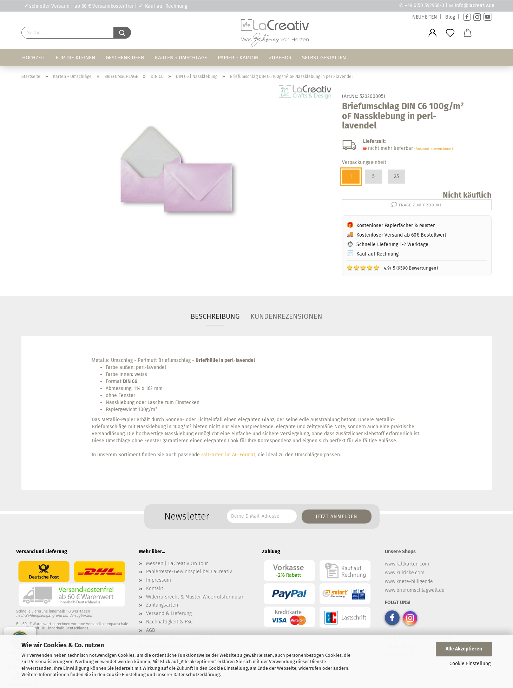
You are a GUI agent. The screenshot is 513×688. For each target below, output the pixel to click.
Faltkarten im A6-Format (228, 455)
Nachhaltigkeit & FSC (169, 622)
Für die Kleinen (75, 57)
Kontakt (154, 588)
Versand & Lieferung (169, 613)
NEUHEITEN (424, 17)
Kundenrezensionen (286, 316)
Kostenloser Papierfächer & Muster (395, 226)
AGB (150, 630)
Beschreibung (215, 316)
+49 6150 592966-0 (424, 5)
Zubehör (280, 57)
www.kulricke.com (405, 573)
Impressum (158, 580)
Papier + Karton (238, 57)
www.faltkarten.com (407, 564)
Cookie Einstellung (470, 664)
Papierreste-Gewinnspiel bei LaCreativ (189, 572)
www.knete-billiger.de (409, 581)
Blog (450, 17)
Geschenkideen (125, 57)
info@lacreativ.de (474, 5)
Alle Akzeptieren (464, 649)
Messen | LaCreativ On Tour (177, 564)
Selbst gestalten (324, 57)
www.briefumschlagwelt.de (415, 590)
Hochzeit (33, 57)
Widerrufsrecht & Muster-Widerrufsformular (194, 597)
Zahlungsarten (162, 605)
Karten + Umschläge (181, 57)
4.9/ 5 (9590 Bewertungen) (392, 267)
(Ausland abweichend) (433, 148)
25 (396, 176)
